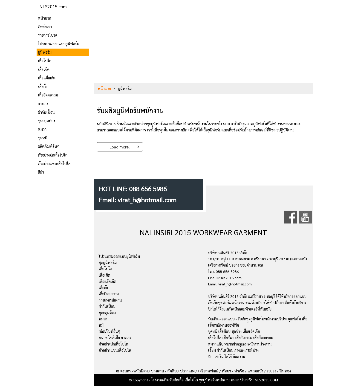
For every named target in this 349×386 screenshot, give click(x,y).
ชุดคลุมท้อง (46, 120)
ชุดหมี (42, 137)
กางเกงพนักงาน (110, 300)
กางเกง (43, 103)
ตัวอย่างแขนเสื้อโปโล (54, 163)
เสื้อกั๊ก (42, 86)
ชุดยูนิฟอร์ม (108, 262)
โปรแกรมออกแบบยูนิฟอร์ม (58, 43)
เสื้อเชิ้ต (43, 69)
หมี (101, 325)
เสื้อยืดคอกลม (48, 95)
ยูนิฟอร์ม (45, 52)
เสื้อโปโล (44, 60)
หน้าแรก (44, 18)
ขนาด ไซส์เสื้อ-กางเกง (115, 337)
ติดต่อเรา (45, 26)
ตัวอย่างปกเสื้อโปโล (52, 155)
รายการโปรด (47, 35)
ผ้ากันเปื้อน (46, 112)
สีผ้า (41, 172)
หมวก (42, 129)
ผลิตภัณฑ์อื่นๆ (49, 146)
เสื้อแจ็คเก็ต (46, 77)
